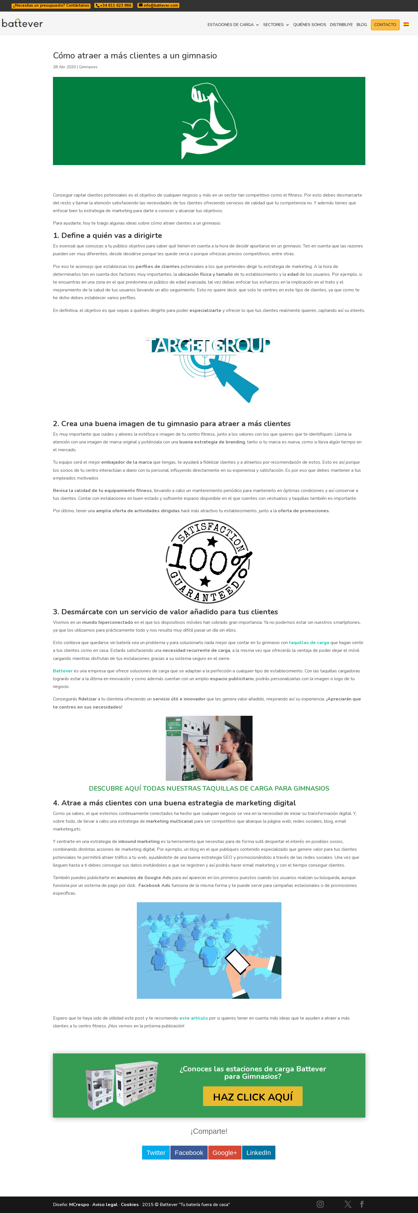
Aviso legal (105, 1204)
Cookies (130, 1204)
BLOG (362, 25)
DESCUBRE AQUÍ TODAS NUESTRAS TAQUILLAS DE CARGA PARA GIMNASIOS (209, 788)
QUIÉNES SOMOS (309, 25)
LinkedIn (258, 1152)
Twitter (155, 1152)
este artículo (193, 1018)
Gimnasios (88, 67)
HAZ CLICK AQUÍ (253, 1097)
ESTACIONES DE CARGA (231, 25)
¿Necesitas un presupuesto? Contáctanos (51, 5)
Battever (63, 671)
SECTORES (273, 25)
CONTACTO (385, 24)
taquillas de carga (309, 642)
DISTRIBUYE (341, 25)
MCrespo (79, 1204)
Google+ (225, 1152)
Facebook (189, 1152)
